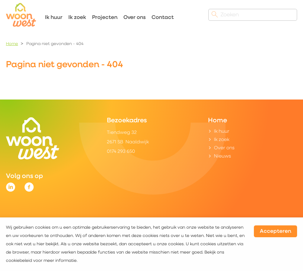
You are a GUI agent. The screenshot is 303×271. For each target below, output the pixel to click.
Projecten (104, 17)
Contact (163, 17)
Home (12, 44)
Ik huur (53, 17)
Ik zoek (77, 17)
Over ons (134, 17)
